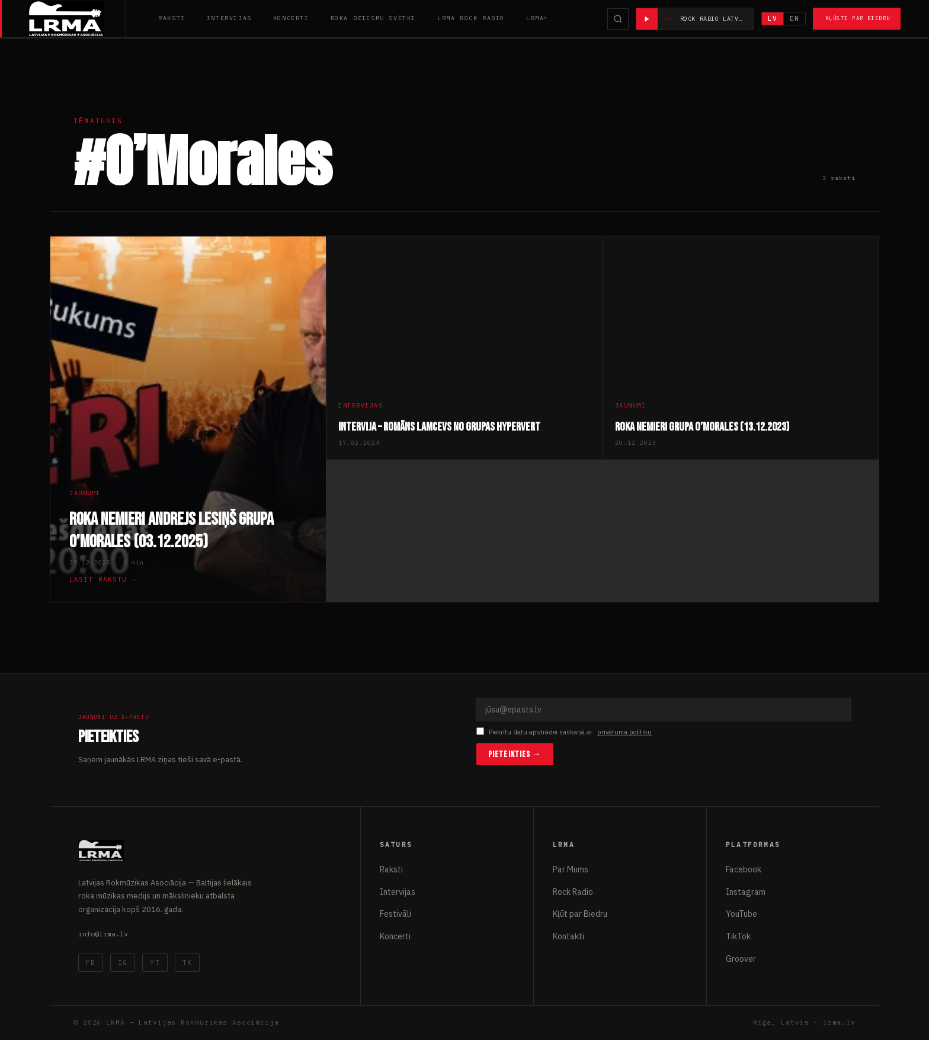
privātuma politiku (624, 732)
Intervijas (229, 18)
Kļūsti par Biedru (857, 18)
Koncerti (291, 18)
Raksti (171, 18)
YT (154, 962)
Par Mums (570, 869)
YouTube (741, 914)
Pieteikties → (515, 754)
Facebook (743, 869)
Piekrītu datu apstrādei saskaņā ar (564, 732)
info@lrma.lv (103, 933)
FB (90, 962)
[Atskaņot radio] (647, 19)
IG (122, 962)
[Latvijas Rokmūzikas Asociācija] (77, 18)
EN (794, 18)
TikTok (738, 936)
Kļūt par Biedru (580, 914)
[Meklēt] (618, 19)
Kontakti (568, 936)
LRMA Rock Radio (471, 18)
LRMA (535, 18)
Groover (741, 959)
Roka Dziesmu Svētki (373, 18)
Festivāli (395, 914)
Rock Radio (573, 892)
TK (187, 962)
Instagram (745, 892)
